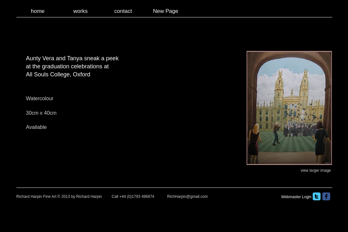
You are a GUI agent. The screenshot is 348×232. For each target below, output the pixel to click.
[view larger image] (316, 171)
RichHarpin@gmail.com (187, 196)
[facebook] (326, 196)
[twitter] (317, 196)
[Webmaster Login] (296, 197)
